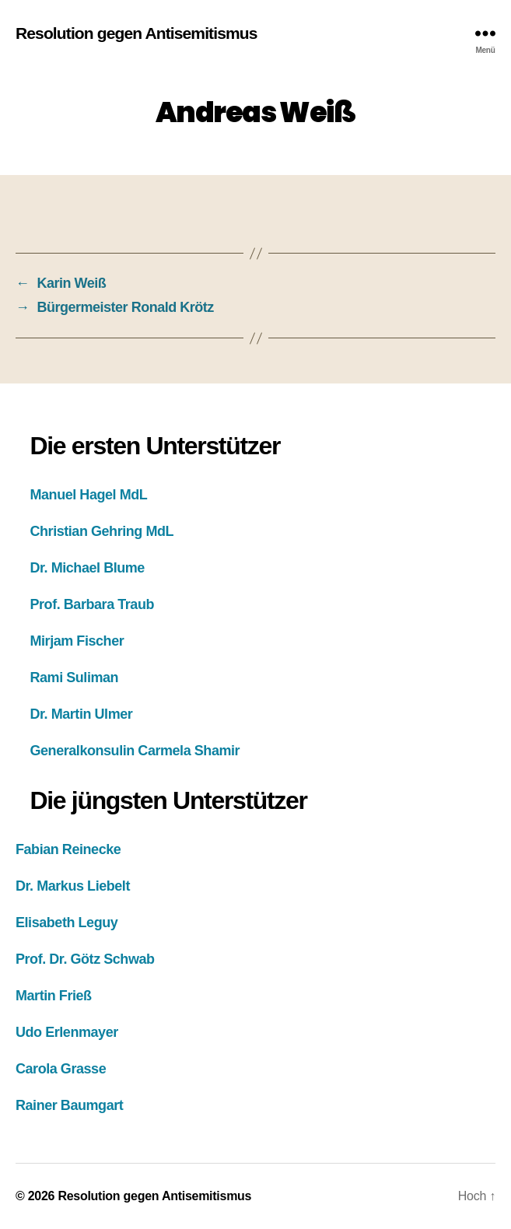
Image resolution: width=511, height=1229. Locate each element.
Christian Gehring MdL (102, 531)
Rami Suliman (74, 677)
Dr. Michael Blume (87, 568)
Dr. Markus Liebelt (73, 886)
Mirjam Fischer (77, 641)
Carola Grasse (61, 1069)
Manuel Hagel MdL (89, 494)
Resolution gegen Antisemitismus (136, 33)
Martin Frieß (54, 995)
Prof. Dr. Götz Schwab (85, 959)
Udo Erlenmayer (67, 1032)
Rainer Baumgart (69, 1105)
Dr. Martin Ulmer (81, 714)
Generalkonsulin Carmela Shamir (135, 750)
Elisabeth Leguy (66, 922)
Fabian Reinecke (68, 849)
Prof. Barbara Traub (92, 604)
